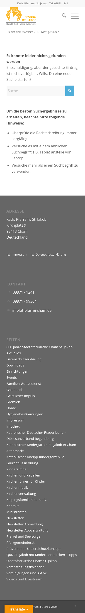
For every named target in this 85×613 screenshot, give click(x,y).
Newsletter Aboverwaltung (27, 530)
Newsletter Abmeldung (24, 524)
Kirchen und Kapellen (23, 475)
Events (11, 377)
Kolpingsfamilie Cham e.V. (26, 499)
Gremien (13, 402)
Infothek (12, 426)
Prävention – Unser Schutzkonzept (33, 548)
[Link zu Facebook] (75, 606)
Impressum (15, 420)
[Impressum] (17, 254)
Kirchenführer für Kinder (25, 481)
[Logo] (35, 16)
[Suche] (61, 16)
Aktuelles (13, 353)
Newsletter (15, 518)
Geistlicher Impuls (20, 395)
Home (11, 408)
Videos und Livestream (24, 579)
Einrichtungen (17, 371)
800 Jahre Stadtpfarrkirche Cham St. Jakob (39, 347)
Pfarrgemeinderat (20, 542)
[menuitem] (61, 16)
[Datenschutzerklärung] (49, 254)
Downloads (15, 365)
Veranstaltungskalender (25, 567)
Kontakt (12, 505)
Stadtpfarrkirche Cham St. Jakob (31, 560)
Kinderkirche (16, 469)
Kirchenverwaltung (21, 493)
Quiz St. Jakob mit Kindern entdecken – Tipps (41, 554)
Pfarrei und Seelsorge (23, 536)
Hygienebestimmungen (24, 414)
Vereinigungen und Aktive (26, 573)
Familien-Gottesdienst (23, 383)
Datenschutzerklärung (23, 359)
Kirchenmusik (17, 487)
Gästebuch (14, 389)
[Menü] (72, 16)
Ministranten (16, 512)
